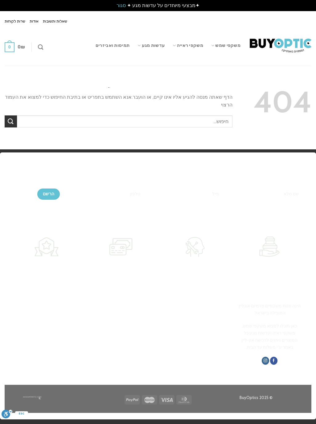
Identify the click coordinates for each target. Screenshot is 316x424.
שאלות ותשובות (55, 21)
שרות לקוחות (15, 21)
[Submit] (11, 121)
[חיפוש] (40, 47)
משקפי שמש (225, 45)
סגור (121, 5)
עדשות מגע (151, 45)
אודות (34, 21)
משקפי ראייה (188, 45)
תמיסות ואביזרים (112, 45)
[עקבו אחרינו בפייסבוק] (273, 360)
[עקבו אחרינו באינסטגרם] (265, 360)
